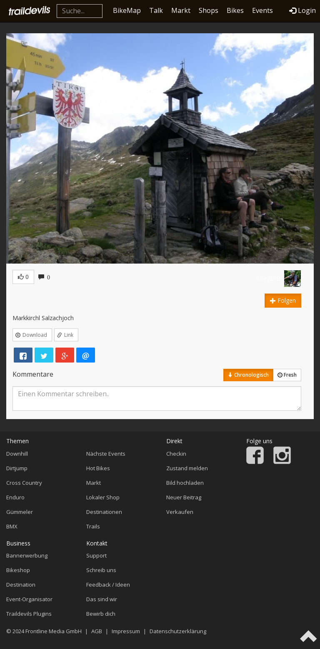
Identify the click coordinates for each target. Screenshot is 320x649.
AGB (96, 631)
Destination (20, 584)
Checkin (176, 453)
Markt (180, 10)
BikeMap (127, 10)
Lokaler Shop (103, 497)
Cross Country (24, 482)
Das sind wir (101, 599)
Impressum (126, 631)
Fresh (287, 374)
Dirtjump (17, 468)
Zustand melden (187, 468)
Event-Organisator (29, 599)
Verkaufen (179, 512)
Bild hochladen (185, 482)
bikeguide (269, 278)
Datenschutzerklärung (178, 631)
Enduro (15, 497)
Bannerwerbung (27, 555)
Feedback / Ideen (108, 584)
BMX (12, 526)
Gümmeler (19, 512)
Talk (156, 10)
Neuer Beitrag (183, 497)
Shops (208, 10)
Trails (93, 526)
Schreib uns (101, 570)
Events (262, 10)
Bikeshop (18, 570)
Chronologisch (248, 374)
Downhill (17, 453)
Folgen (283, 300)
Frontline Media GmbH (53, 631)
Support (96, 555)
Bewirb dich (100, 613)
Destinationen (104, 512)
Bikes (235, 10)
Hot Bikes (98, 468)
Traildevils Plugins (29, 613)
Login (302, 10)
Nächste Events (105, 453)
